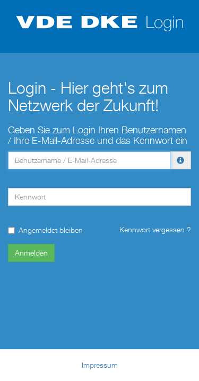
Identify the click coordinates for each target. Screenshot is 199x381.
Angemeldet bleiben (45, 229)
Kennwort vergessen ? (155, 229)
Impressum (100, 364)
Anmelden (31, 252)
